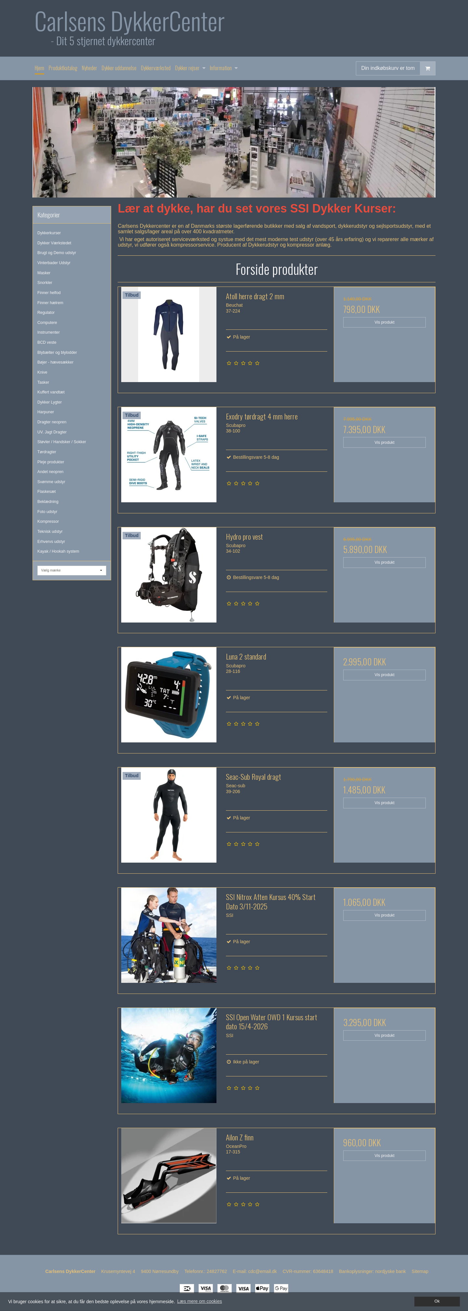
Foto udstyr (47, 511)
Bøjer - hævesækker (55, 362)
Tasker (43, 382)
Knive (42, 372)
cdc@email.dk (262, 1271)
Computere (47, 322)
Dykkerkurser (49, 233)
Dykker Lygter (49, 402)
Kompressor (48, 521)
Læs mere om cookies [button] (199, 1301)
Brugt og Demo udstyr (56, 253)
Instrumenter (48, 332)
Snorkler (44, 282)
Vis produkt (385, 322)
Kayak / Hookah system (58, 551)
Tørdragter (46, 452)
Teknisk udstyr (50, 531)
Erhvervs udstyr (51, 541)
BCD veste (47, 342)
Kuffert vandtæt (51, 392)
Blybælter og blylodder (57, 352)
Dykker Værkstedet (54, 243)
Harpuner (45, 412)
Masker (43, 273)
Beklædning (47, 501)
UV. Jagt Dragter (52, 432)
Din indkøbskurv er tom (398, 68)
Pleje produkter (50, 462)
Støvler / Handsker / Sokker (61, 442)
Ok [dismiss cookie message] (437, 1301)
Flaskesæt (46, 491)
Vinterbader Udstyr (54, 263)
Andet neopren (50, 471)
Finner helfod (49, 292)
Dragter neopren (51, 422)
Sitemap (420, 1271)
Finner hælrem (50, 303)
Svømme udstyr (51, 482)
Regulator (46, 312)
